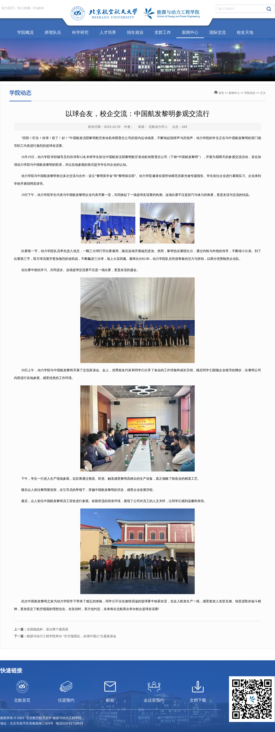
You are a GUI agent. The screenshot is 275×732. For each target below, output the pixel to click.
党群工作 (162, 32)
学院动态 (249, 93)
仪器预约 (66, 700)
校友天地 (245, 32)
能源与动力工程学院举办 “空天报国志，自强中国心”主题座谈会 (65, 636)
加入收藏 (23, 8)
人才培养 (108, 32)
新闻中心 (190, 32)
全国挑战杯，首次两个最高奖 (41, 629)
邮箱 (110, 700)
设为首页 (7, 8)
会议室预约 (154, 700)
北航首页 (22, 700)
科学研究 (80, 32)
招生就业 (135, 32)
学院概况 (25, 32)
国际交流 (217, 32)
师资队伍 (53, 32)
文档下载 (198, 700)
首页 (221, 93)
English (38, 8)
